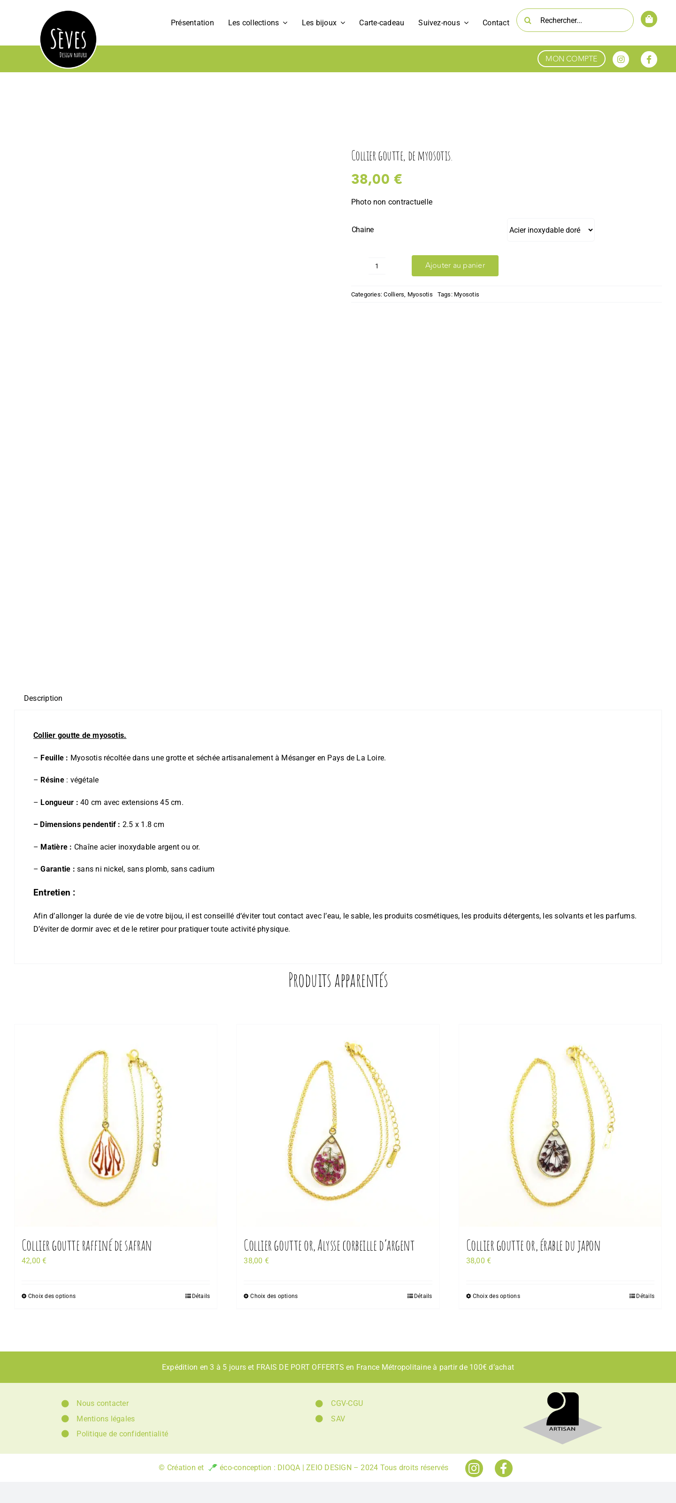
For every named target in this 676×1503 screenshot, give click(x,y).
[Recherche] (528, 20)
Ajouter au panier (455, 265)
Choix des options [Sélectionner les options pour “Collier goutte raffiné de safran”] (52, 1296)
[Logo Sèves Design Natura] (68, 12)
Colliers (394, 294)
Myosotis (420, 294)
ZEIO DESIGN (329, 1467)
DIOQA (288, 1467)
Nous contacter (102, 1403)
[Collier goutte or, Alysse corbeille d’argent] (338, 1126)
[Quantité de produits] (377, 266)
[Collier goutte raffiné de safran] (116, 1126)
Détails (201, 1296)
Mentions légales (106, 1418)
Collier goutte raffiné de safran (87, 1244)
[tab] (43, 698)
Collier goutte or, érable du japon (533, 1244)
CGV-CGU (347, 1403)
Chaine (363, 229)
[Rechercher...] (575, 20)
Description (43, 698)
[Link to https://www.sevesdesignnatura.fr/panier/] (649, 19)
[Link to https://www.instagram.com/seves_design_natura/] (621, 59)
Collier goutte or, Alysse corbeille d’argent (329, 1244)
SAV (338, 1418)
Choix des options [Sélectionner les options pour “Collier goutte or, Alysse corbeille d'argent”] (274, 1296)
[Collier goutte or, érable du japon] (560, 1126)
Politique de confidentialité (122, 1433)
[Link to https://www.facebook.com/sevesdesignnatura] (649, 59)
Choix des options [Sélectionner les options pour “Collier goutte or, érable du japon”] (496, 1296)
